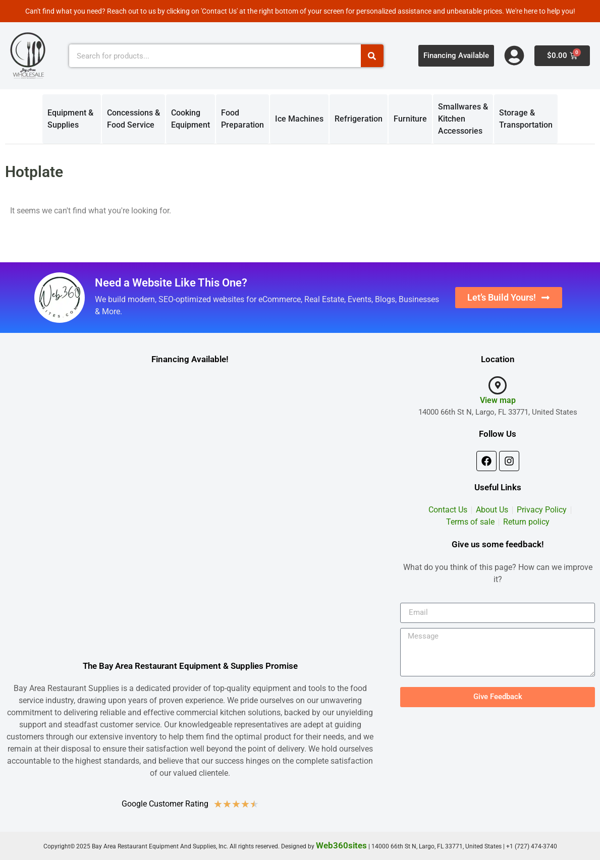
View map (498, 400)
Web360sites (341, 845)
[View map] (497, 385)
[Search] (372, 55)
